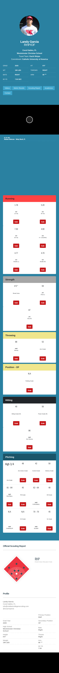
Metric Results (19, 88)
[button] (29, 119)
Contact (8, 93)
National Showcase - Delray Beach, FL (28, 138)
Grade (42, 358)
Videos (7, 88)
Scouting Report (34, 88)
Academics (49, 88)
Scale (16, 222)
